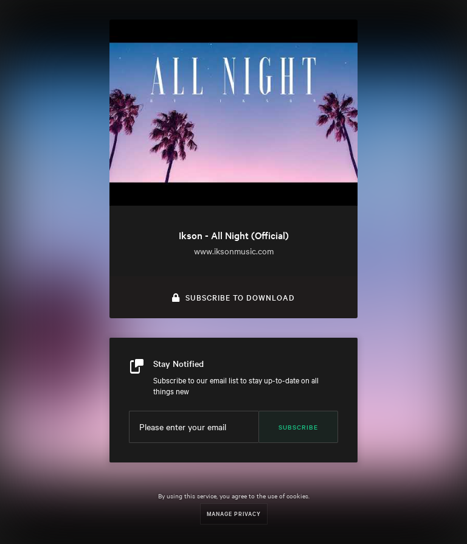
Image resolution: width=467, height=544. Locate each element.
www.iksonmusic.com (234, 251)
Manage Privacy (234, 513)
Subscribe (298, 426)
